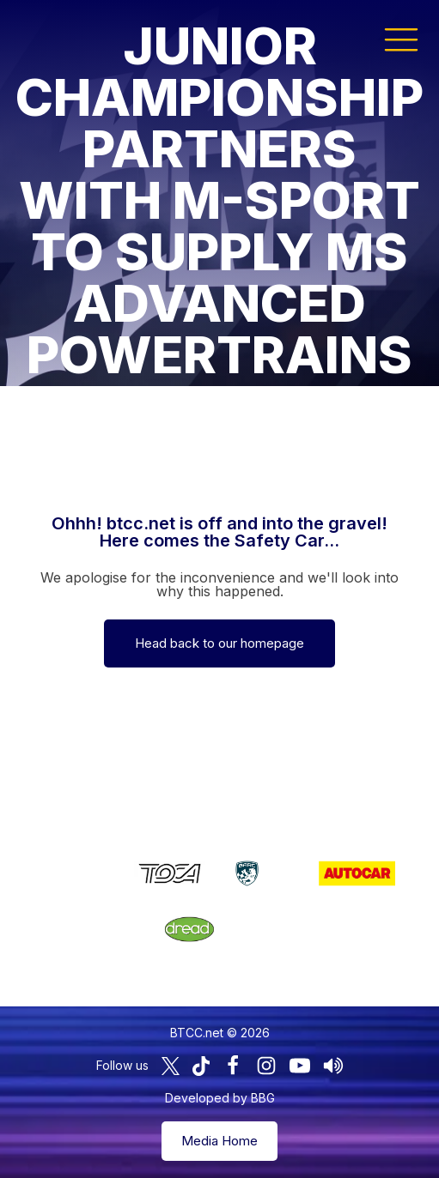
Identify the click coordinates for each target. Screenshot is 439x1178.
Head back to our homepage (219, 643)
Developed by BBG (220, 1097)
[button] (401, 38)
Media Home (219, 1141)
